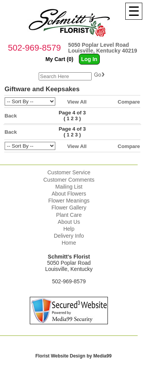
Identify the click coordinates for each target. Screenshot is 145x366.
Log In (89, 59)
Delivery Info (69, 236)
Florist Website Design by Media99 (73, 356)
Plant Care (69, 215)
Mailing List (68, 187)
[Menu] (134, 11)
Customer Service (68, 172)
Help (69, 229)
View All (77, 102)
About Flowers (68, 194)
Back (11, 116)
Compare (129, 102)
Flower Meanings (69, 200)
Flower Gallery (68, 207)
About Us (69, 222)
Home (68, 243)
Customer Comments (68, 180)
